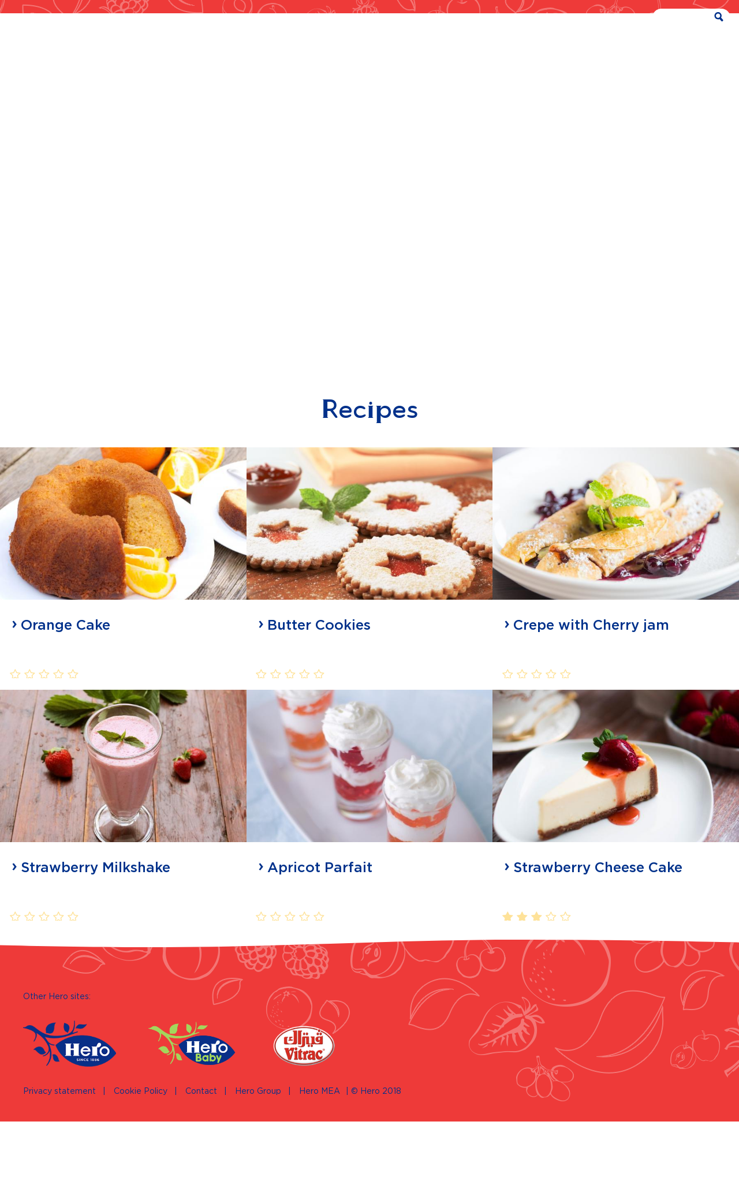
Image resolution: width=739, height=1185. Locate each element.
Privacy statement (59, 1155)
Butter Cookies (319, 699)
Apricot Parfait (319, 942)
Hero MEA (319, 1155)
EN (619, 19)
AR (589, 19)
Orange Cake (65, 699)
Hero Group (258, 1155)
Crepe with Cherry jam (591, 699)
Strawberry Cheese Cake (597, 942)
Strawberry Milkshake (95, 942)
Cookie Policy (140, 1155)
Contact (201, 1155)
